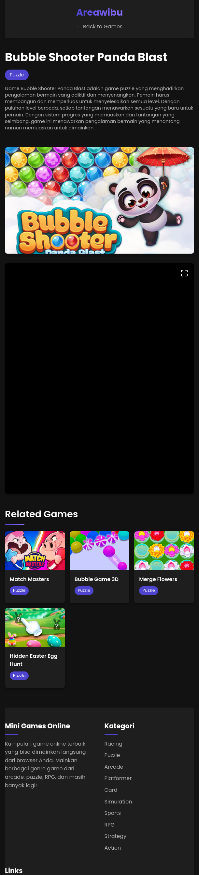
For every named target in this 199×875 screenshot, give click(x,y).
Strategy (116, 836)
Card (111, 790)
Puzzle (112, 755)
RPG (110, 825)
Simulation (118, 801)
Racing (113, 744)
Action (113, 848)
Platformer (118, 778)
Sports (113, 813)
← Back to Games (99, 26)
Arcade (114, 767)
